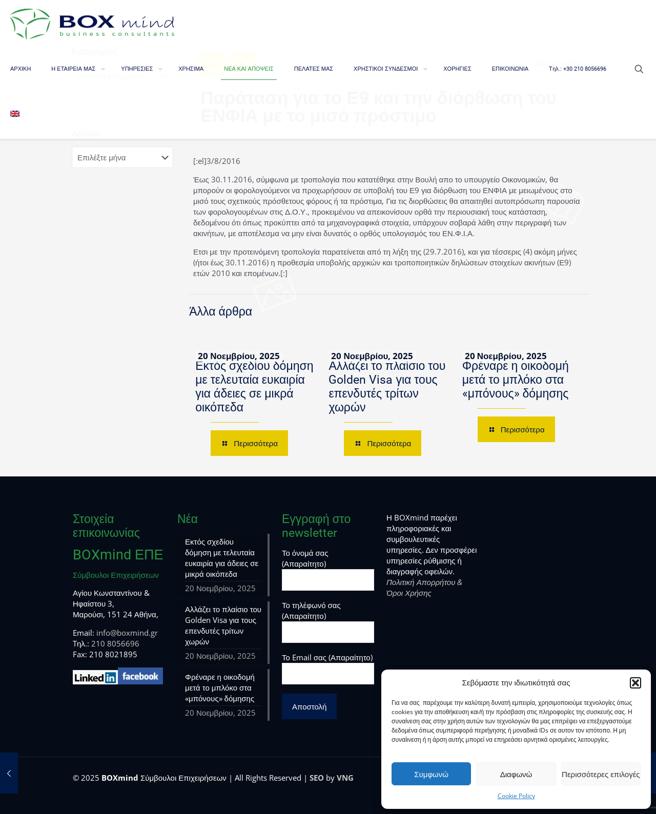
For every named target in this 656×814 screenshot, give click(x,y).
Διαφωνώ (516, 774)
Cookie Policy (516, 795)
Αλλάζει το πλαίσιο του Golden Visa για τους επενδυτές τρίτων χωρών (387, 386)
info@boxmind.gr (127, 633)
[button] (635, 683)
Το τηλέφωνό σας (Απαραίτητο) (328, 621)
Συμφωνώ (431, 774)
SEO (317, 778)
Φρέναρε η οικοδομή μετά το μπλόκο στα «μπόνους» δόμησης (515, 380)
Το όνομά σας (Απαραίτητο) (328, 569)
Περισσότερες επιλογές (601, 774)
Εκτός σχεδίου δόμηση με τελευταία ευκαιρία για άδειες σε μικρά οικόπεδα (254, 386)
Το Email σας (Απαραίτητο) (328, 668)
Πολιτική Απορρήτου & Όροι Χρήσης (424, 587)
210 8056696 (115, 643)
